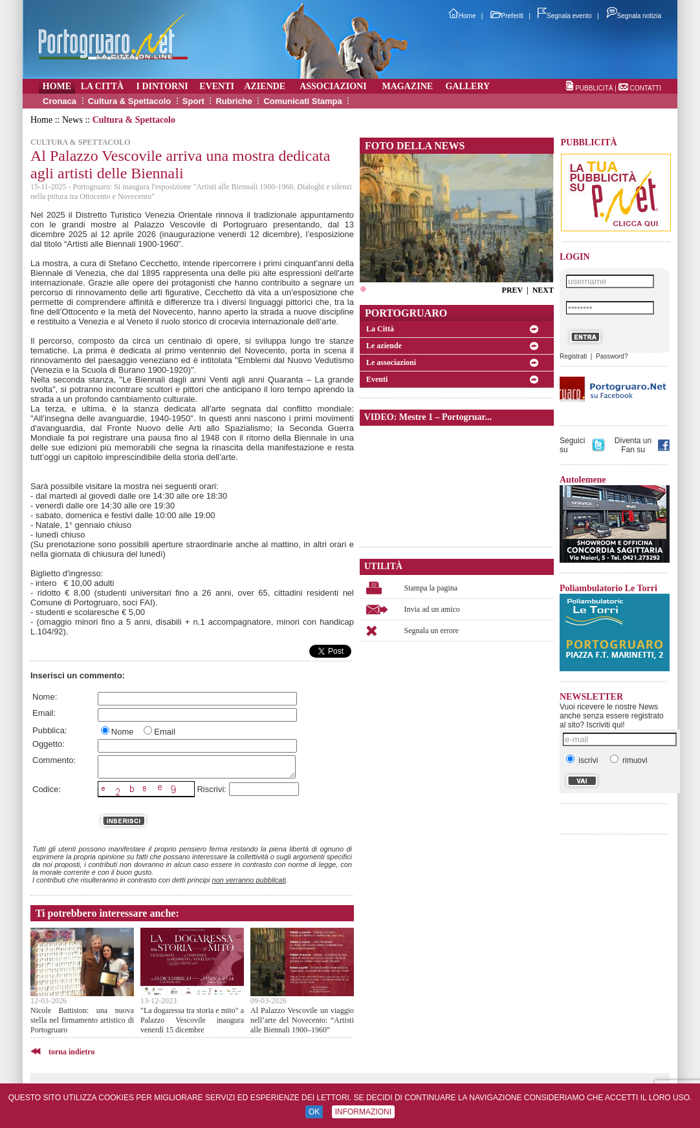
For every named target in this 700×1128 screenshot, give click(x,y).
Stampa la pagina (431, 587)
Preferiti (506, 15)
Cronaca (59, 101)
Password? (612, 356)
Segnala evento (565, 15)
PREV (512, 290)
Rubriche (233, 101)
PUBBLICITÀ (594, 88)
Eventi (377, 379)
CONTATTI (645, 88)
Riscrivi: (211, 789)
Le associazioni (391, 362)
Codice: (46, 789)
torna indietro (71, 1051)
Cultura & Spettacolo (129, 101)
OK (314, 1111)
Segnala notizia (633, 15)
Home (462, 15)
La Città (380, 328)
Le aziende (384, 345)
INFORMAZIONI (363, 1111)
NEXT (543, 290)
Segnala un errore (431, 630)
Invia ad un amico (432, 609)
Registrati (573, 356)
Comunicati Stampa (302, 101)
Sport (193, 101)
